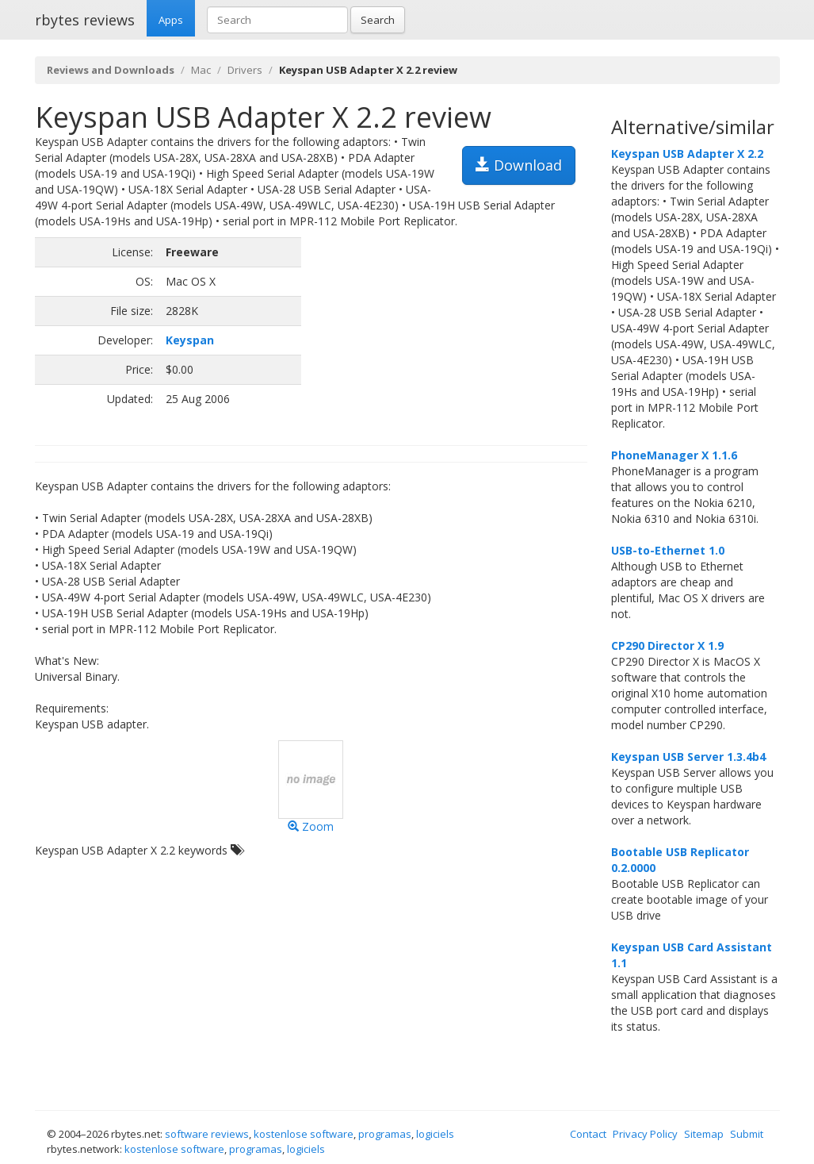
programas (384, 1134)
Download (519, 165)
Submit (746, 1134)
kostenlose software (303, 1134)
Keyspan (190, 340)
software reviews (207, 1134)
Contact (588, 1134)
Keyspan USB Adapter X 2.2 (687, 153)
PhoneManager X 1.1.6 (674, 455)
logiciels (435, 1134)
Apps (171, 20)
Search (378, 20)
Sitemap (704, 1134)
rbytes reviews (85, 19)
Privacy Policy (645, 1134)
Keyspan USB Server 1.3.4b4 (688, 756)
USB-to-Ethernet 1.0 (667, 550)
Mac (201, 70)
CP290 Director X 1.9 (667, 645)
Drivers (244, 70)
